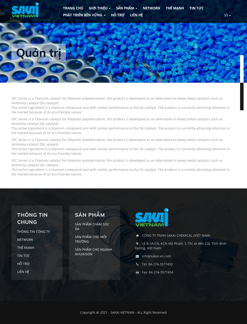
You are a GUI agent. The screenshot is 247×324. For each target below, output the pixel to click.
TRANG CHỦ (73, 8)
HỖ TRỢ (117, 15)
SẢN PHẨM (126, 8)
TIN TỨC (197, 8)
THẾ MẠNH (175, 8)
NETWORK (151, 8)
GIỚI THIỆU (100, 8)
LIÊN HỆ (136, 15)
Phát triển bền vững (84, 15)
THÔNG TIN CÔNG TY (33, 231)
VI (227, 15)
